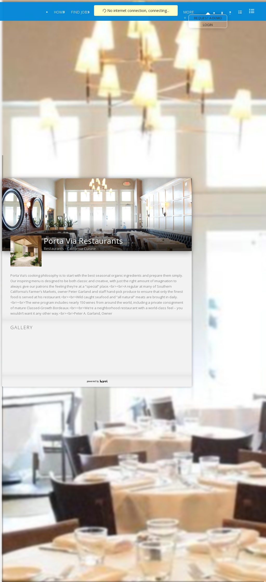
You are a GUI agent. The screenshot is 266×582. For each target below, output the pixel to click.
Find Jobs (80, 12)
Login (208, 24)
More (188, 12)
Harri (103, 381)
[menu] (250, 11)
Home (59, 12)
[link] (186, 184)
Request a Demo (208, 18)
